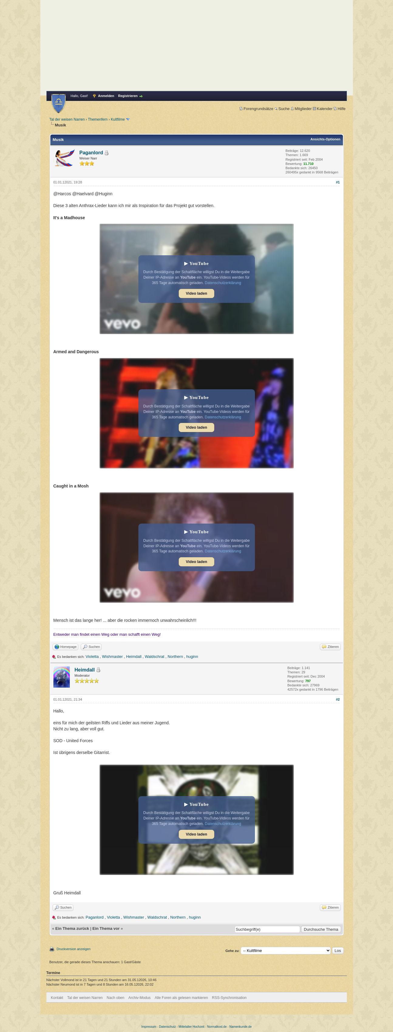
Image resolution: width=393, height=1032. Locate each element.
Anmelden (106, 96)
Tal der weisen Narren (67, 119)
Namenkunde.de (240, 1026)
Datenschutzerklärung (223, 283)
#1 (338, 182)
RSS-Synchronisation (229, 998)
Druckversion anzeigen (74, 949)
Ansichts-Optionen (325, 139)
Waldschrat (154, 656)
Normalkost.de (217, 1026)
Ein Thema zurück (72, 928)
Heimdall (133, 656)
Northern (175, 656)
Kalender (323, 108)
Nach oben (115, 998)
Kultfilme (118, 119)
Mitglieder (301, 108)
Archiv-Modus (139, 998)
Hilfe (339, 108)
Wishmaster (112, 656)
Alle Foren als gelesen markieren (181, 998)
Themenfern (98, 119)
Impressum (148, 1026)
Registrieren (127, 96)
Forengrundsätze (256, 108)
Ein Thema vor (106, 928)
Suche (282, 108)
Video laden (196, 293)
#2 (338, 699)
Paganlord (91, 152)
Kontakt (57, 998)
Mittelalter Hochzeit (192, 1026)
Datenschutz (167, 1026)
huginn (192, 656)
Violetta (92, 656)
